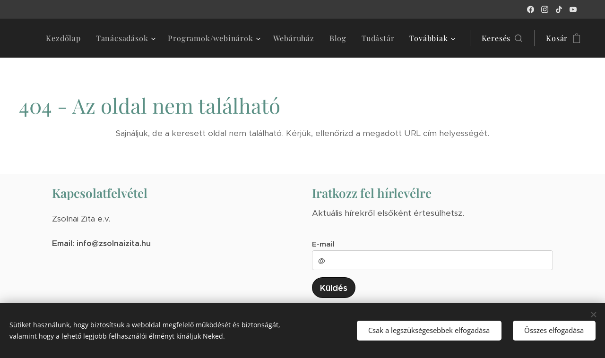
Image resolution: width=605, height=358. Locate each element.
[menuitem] (65, 38)
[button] (502, 38)
